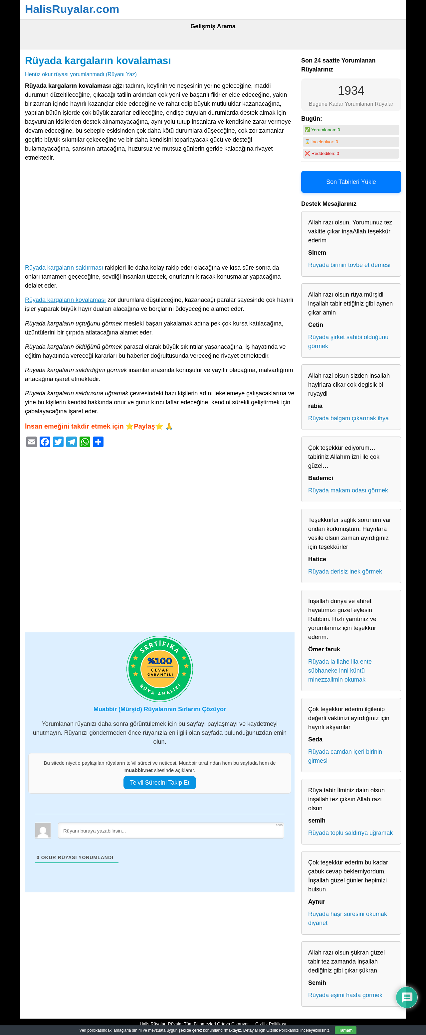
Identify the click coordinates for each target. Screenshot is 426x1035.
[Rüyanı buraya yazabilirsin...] (171, 831)
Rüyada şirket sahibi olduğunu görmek (348, 341)
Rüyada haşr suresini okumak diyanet (347, 918)
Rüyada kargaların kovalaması (98, 60)
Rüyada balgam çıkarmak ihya (348, 418)
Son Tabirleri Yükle (351, 182)
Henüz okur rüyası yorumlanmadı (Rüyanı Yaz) (81, 74)
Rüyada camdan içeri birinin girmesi (345, 756)
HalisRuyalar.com (72, 9)
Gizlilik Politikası (270, 1023)
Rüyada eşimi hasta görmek (345, 995)
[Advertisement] (160, 214)
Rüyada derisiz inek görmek (345, 571)
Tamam (345, 1030)
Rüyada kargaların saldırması (64, 267)
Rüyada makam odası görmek (348, 490)
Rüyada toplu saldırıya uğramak (350, 833)
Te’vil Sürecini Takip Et (160, 782)
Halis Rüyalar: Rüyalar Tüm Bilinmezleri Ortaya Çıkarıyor (194, 1023)
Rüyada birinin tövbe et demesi (349, 265)
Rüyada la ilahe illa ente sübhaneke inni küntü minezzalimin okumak (340, 670)
